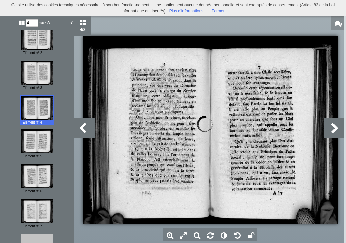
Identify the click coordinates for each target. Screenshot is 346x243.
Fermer (218, 11)
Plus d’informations (186, 11)
